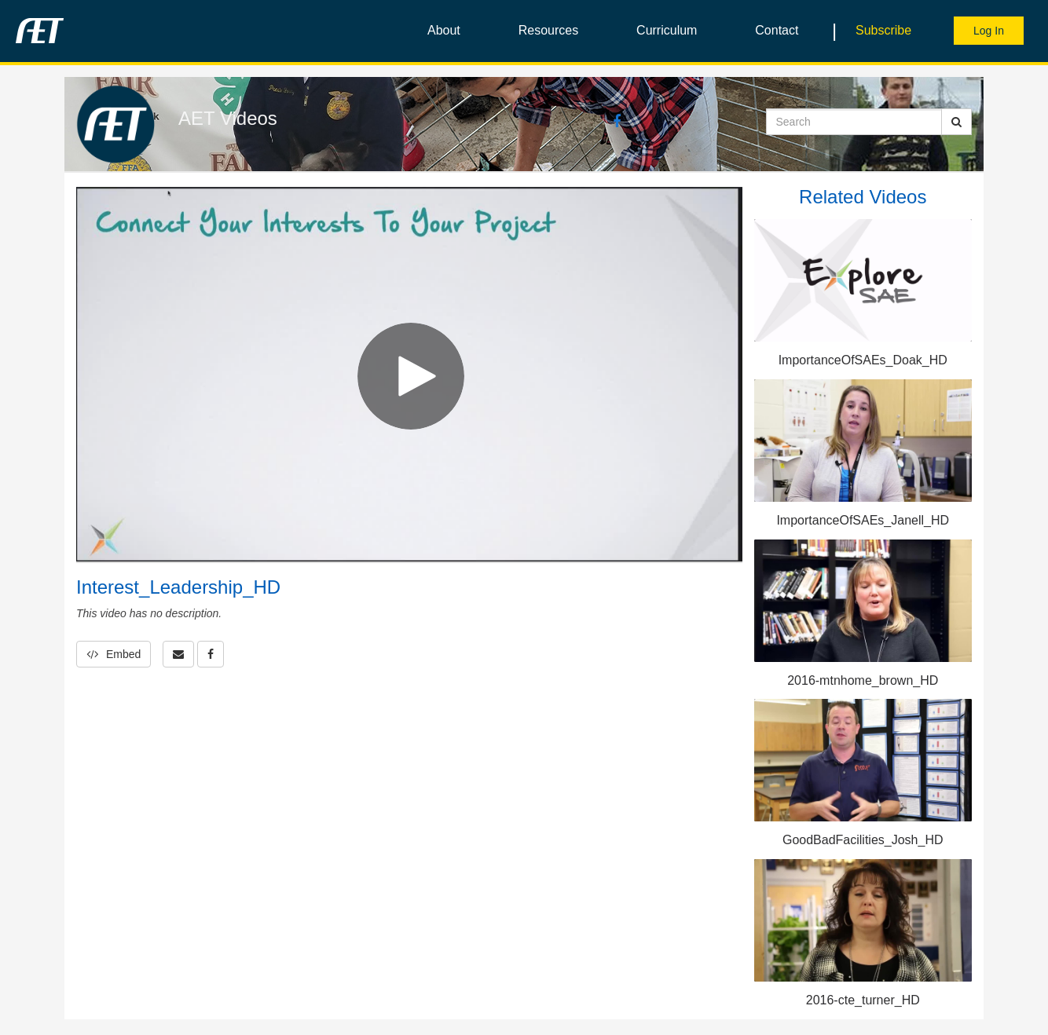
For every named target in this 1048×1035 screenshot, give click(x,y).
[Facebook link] (617, 122)
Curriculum (666, 30)
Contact (776, 30)
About (443, 30)
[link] (210, 654)
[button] (178, 654)
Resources (548, 30)
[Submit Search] (956, 121)
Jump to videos (0, 0)
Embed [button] (113, 654)
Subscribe (883, 30)
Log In (988, 30)
